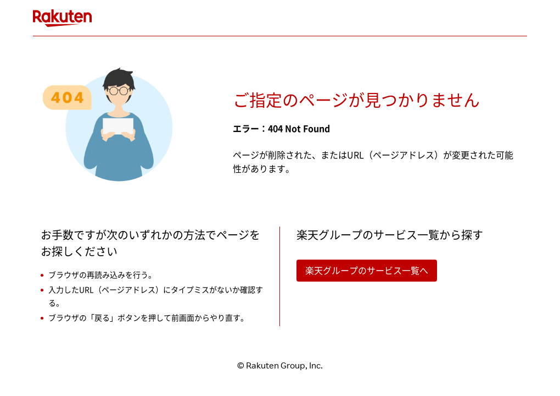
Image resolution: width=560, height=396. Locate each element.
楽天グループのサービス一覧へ (366, 270)
